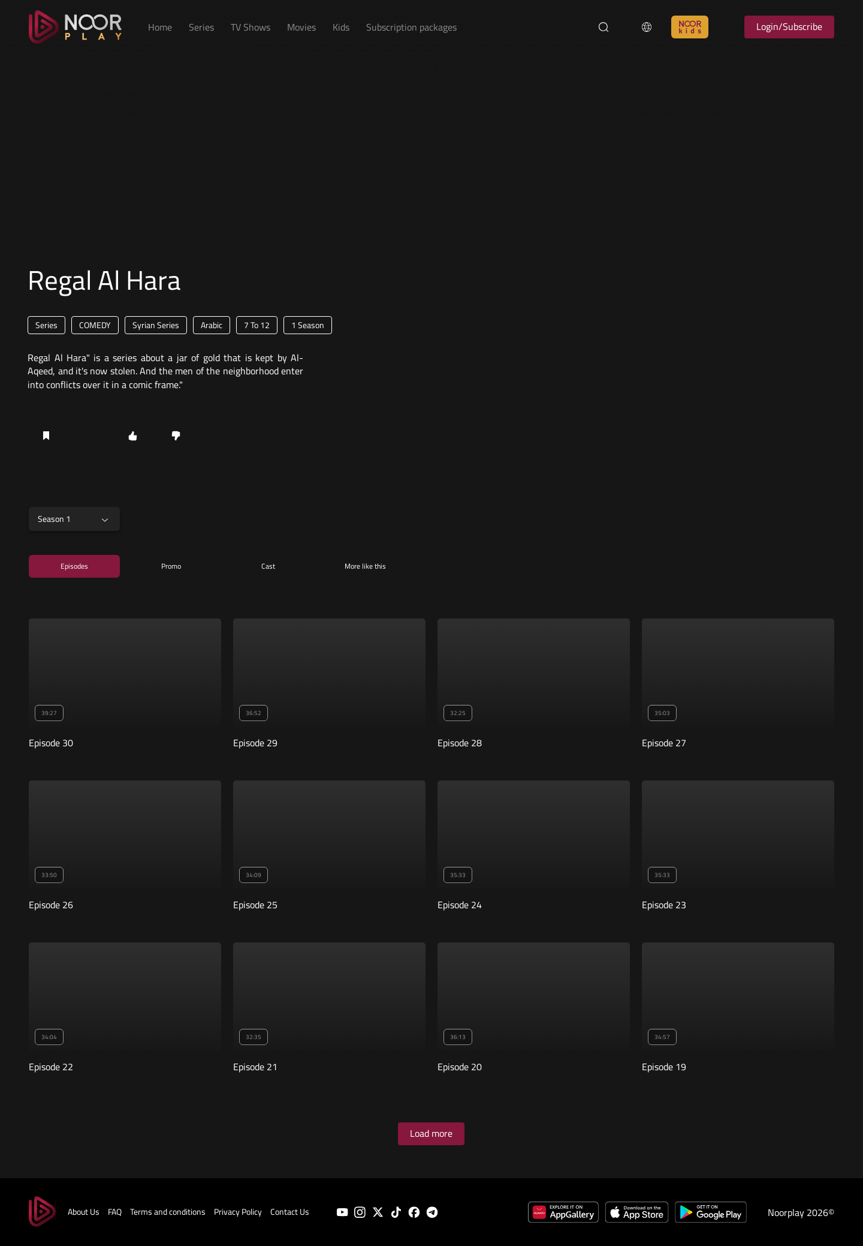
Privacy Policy (238, 1212)
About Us (83, 1212)
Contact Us (289, 1212)
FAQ (115, 1212)
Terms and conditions (168, 1212)
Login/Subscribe (789, 26)
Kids (341, 27)
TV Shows (250, 27)
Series (201, 27)
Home (160, 27)
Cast (268, 566)
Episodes (74, 566)
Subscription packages (411, 27)
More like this (365, 566)
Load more (431, 1133)
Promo (171, 566)
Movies (301, 27)
